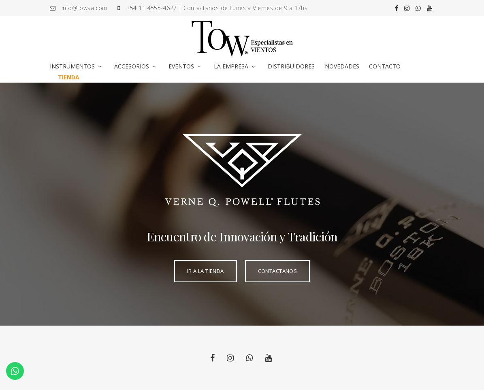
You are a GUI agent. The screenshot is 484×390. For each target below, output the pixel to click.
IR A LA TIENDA (205, 271)
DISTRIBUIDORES (291, 66)
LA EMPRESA (231, 66)
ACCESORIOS (131, 66)
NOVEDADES (342, 66)
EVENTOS (181, 66)
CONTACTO (385, 66)
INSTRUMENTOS (72, 66)
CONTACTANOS (277, 271)
